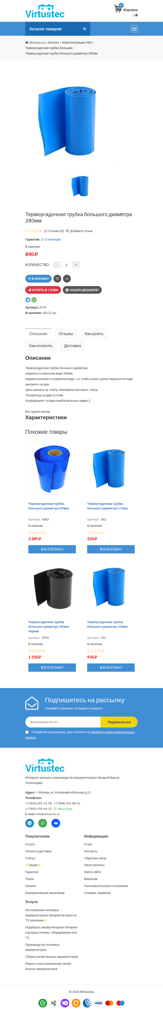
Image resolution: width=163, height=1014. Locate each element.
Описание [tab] (38, 333)
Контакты (90, 851)
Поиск (29, 879)
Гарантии (31, 872)
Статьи (30, 858)
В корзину (38, 278)
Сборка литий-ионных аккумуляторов (51, 956)
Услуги (30, 844)
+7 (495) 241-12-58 (38, 803)
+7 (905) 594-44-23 (38, 809)
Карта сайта (92, 872)
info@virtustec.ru (48, 814)
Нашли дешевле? (82, 290)
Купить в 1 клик (43, 290)
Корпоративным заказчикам (45, 893)
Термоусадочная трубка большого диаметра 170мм (107, 506)
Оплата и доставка (38, 851)
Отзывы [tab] (66, 333)
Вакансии (91, 879)
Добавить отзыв (78, 231)
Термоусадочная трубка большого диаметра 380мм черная (48, 626)
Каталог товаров (45, 28)
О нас (88, 844)
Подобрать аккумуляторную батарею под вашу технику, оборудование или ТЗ (51, 932)
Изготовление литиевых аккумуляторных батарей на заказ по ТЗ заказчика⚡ (51, 915)
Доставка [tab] (72, 345)
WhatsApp (63, 809)
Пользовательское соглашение (106, 886)
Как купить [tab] (94, 333)
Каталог (30, 886)
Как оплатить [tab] (41, 345)
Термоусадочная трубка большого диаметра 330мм (107, 624)
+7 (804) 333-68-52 (67, 803)
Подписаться (119, 722)
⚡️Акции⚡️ (33, 865)
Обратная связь (95, 858)
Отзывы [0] (53, 231)
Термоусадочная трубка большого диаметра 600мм (48, 506)
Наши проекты (94, 865)
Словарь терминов (97, 893)
